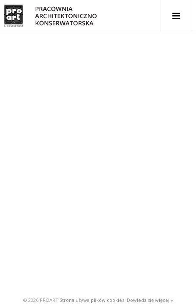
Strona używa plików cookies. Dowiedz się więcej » (116, 300)
